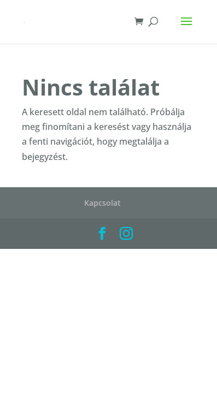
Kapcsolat (102, 203)
